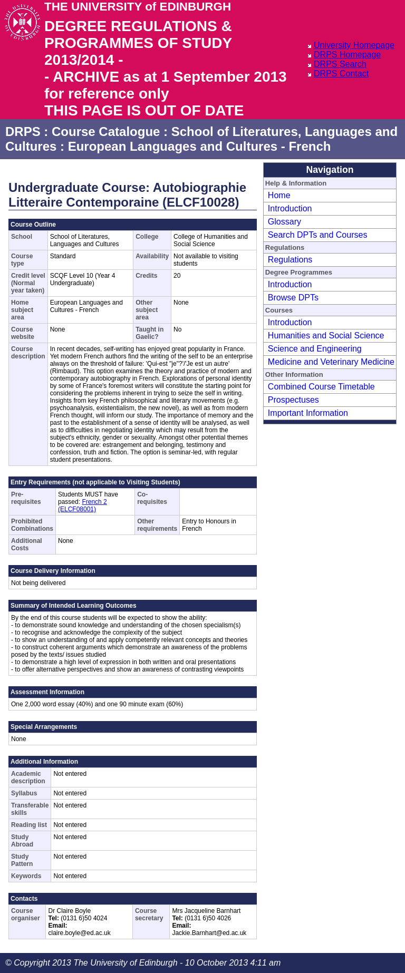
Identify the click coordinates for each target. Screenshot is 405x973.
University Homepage (354, 45)
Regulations (290, 259)
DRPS (23, 131)
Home (279, 195)
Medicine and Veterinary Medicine (331, 361)
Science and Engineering (315, 348)
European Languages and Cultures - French (199, 146)
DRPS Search (340, 64)
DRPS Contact (341, 73)
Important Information (308, 412)
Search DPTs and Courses (318, 234)
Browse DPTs (293, 297)
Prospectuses (293, 399)
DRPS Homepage (347, 54)
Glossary (284, 221)
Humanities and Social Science (326, 335)
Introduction (290, 208)
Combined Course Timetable (321, 386)
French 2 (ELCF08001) (82, 505)
